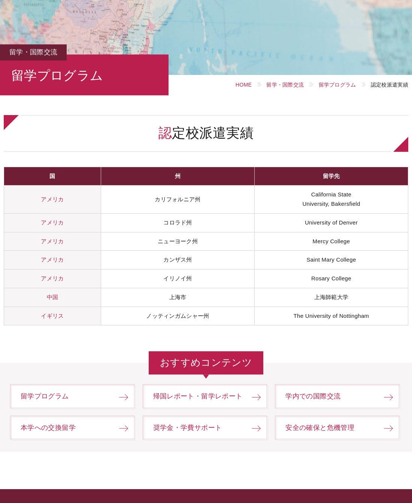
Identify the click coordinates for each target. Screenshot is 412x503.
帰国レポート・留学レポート (198, 396)
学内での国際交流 (312, 396)
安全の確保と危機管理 (319, 427)
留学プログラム (337, 85)
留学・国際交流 (285, 85)
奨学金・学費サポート (187, 427)
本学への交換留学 (48, 427)
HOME (244, 85)
